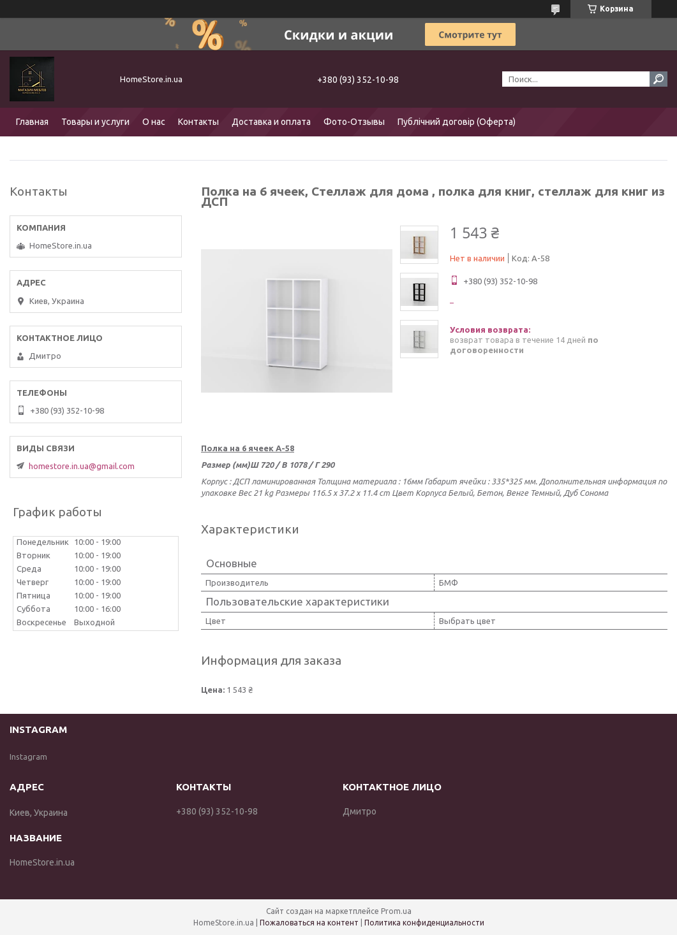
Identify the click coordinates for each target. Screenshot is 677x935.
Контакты (198, 122)
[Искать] (658, 79)
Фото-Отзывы (354, 122)
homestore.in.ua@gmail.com (82, 465)
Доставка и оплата (271, 122)
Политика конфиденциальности (424, 922)
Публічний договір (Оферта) (457, 122)
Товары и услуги (95, 122)
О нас (153, 122)
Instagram (28, 756)
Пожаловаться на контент (309, 922)
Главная (32, 122)
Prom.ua (396, 911)
